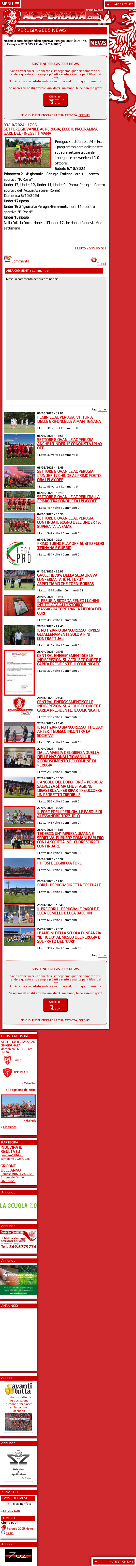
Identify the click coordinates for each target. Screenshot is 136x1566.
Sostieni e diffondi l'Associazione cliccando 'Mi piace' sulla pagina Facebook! (18, 1411)
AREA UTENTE (123, 4)
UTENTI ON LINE (122, 1561)
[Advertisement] (15, 1338)
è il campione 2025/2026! (15, 1157)
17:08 (10, 1533)
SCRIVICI (84, 115)
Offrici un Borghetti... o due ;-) (55, 100)
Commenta (16, 261)
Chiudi (98, 263)
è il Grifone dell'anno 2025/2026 (17, 1177)
